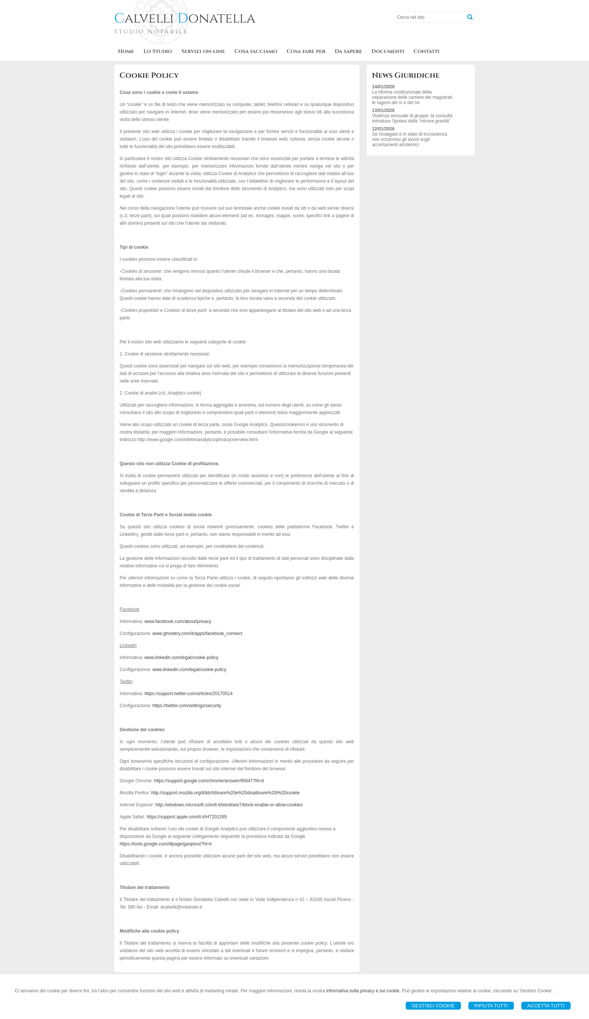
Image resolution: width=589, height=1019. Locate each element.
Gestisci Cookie (433, 1005)
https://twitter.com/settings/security (187, 705)
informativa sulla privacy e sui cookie (363, 990)
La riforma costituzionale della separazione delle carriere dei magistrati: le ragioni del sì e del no (412, 97)
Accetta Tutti (546, 1005)
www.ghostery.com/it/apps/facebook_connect (197, 633)
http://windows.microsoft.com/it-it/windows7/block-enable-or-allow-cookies (229, 804)
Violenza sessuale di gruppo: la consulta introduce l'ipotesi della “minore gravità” (412, 118)
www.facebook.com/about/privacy (177, 621)
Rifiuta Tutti (491, 1005)
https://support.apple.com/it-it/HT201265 (186, 816)
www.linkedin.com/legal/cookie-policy (181, 657)
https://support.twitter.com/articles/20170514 (188, 693)
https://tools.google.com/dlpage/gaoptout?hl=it (165, 844)
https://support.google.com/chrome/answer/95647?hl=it (209, 780)
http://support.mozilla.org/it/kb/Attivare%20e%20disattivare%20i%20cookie (225, 792)
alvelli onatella (184, 18)
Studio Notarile (151, 31)
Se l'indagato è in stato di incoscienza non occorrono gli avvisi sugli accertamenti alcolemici (409, 139)
